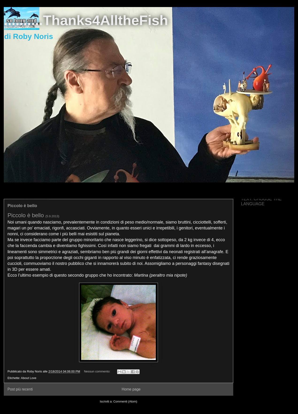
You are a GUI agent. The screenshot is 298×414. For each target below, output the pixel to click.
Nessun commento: (97, 371)
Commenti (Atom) (125, 401)
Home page (131, 389)
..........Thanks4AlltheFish (86, 20)
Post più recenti (20, 389)
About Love (28, 378)
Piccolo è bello (22, 205)
